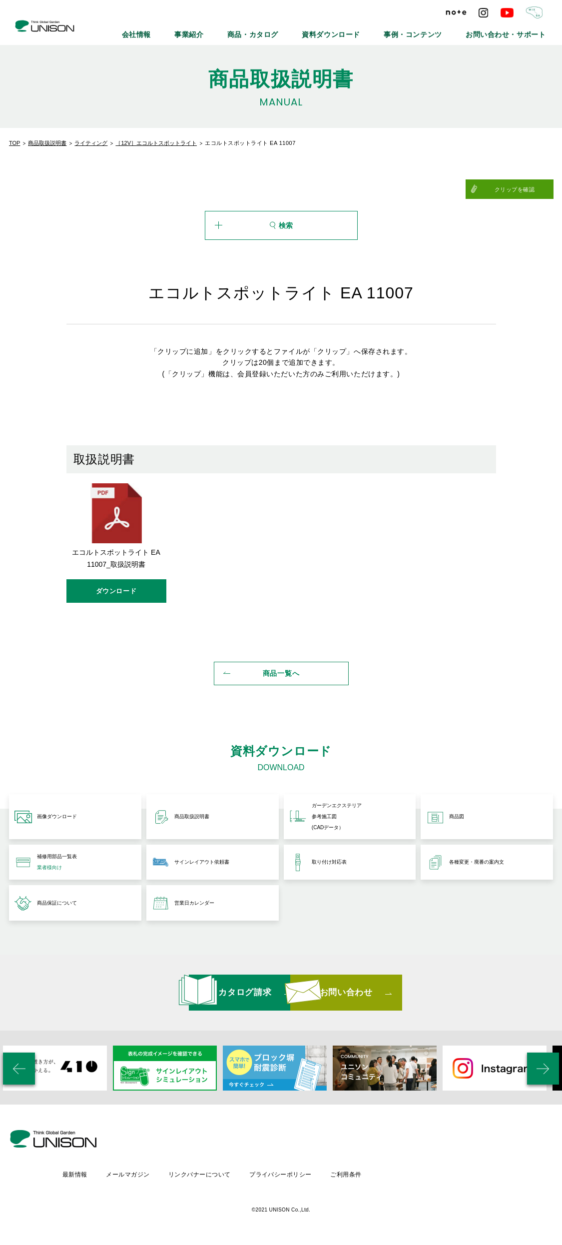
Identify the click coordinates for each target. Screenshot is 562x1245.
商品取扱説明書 (47, 143)
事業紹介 (257, 30)
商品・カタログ (310, 30)
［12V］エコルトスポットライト (156, 143)
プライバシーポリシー (367, 1173)
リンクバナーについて (285, 1173)
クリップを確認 (529, 189)
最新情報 (157, 1173)
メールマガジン (212, 1173)
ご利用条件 (434, 1173)
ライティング (90, 143)
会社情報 (213, 30)
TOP (14, 143)
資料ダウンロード (374, 30)
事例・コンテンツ (441, 30)
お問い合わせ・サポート (515, 30)
